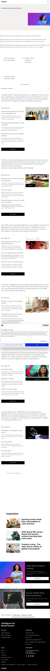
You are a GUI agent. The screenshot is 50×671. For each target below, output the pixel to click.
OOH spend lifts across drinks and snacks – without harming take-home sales (32, 535)
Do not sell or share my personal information (13, 344)
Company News (4, 659)
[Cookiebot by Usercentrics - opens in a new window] (43, 325)
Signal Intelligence (5, 632)
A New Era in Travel (30, 632)
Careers (3, 652)
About (2, 650)
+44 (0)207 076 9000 (31, 653)
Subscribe (3, 662)
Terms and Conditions (21, 664)
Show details (43, 341)
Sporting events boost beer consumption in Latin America (31, 522)
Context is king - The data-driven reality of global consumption (31, 547)
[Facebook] (28, 656)
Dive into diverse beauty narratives (9, 255)
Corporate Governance (6, 657)
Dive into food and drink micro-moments (10, 204)
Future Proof (28, 637)
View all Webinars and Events (32, 635)
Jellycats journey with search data (33, 639)
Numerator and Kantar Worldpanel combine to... (24, 617)
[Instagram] (26, 656)
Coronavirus (28, 644)
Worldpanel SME (16, 615)
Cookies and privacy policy (32, 664)
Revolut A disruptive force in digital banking (35, 642)
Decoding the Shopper (26, 615)
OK (37, 344)
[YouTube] (30, 656)
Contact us (3, 655)
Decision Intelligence (6, 635)
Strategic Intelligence (6, 637)
